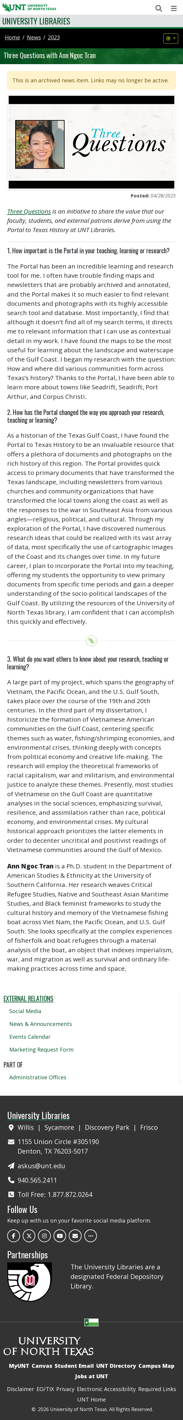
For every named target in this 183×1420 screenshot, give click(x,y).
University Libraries (36, 21)
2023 (54, 37)
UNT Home (91, 1399)
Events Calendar (30, 1036)
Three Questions (29, 211)
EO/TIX (45, 1389)
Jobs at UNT (91, 1376)
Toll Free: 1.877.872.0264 (55, 1194)
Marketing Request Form (41, 1049)
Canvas (42, 1365)
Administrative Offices (37, 1077)
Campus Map (156, 1365)
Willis (27, 1127)
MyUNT (19, 1365)
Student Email (74, 1365)
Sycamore (60, 1127)
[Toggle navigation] (174, 8)
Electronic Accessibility (106, 1389)
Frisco (149, 1127)
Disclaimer (20, 1389)
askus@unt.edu (41, 1165)
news (34, 37)
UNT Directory (116, 1365)
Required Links (157, 1389)
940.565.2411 (37, 1180)
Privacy (65, 1389)
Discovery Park (108, 1127)
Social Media (25, 1011)
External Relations (29, 998)
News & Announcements (40, 1023)
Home (12, 37)
